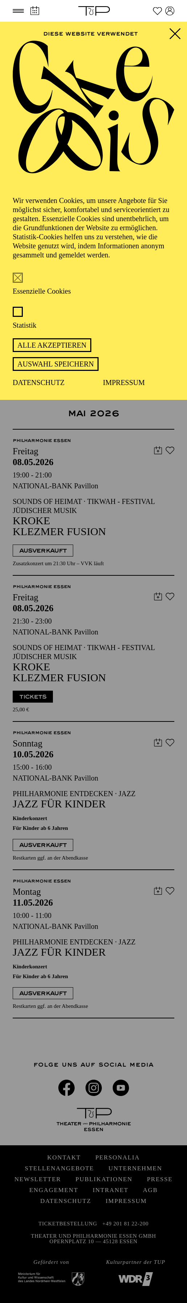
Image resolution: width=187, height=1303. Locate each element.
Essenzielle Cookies (42, 291)
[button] (18, 10)
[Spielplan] (34, 10)
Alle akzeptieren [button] (52, 345)
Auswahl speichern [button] (55, 364)
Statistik (25, 325)
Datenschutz (39, 382)
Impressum (124, 382)
